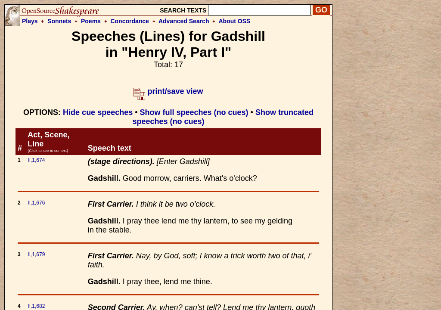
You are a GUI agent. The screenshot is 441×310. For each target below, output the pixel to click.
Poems (91, 21)
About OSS (235, 21)
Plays (30, 21)
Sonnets (59, 21)
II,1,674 (36, 160)
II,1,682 (36, 306)
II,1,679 (36, 254)
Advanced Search (183, 21)
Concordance (129, 21)
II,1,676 (36, 203)
